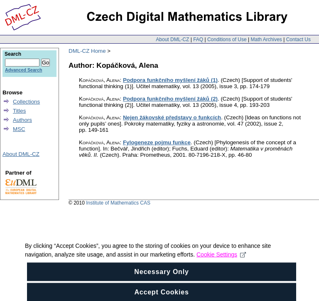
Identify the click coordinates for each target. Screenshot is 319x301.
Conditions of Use (227, 39)
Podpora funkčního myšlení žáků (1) (170, 80)
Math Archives (266, 39)
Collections (26, 102)
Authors (22, 120)
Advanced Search (23, 69)
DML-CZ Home (87, 51)
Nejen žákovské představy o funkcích (172, 117)
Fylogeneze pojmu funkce (157, 142)
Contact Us (298, 39)
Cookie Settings (221, 261)
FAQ (198, 39)
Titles (19, 111)
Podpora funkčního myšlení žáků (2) (170, 99)
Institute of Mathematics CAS (118, 203)
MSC (19, 129)
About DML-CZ (172, 39)
